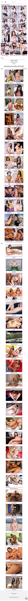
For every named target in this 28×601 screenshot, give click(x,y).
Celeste (18, 155)
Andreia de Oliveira (14, 560)
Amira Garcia (14, 430)
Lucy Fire (14, 315)
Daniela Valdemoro (14, 488)
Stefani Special (14, 401)
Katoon (18, 140)
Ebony (9, 140)
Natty (14, 416)
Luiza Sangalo (14, 575)
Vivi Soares (14, 502)
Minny (14, 257)
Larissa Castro (19, 183)
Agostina (14, 589)
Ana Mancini (14, 531)
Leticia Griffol (18, 126)
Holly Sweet (18, 82)
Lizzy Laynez (18, 198)
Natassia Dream (14, 373)
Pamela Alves (18, 111)
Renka (9, 169)
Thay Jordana (14, 358)
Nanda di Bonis (19, 97)
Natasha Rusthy (9, 227)
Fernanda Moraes (9, 82)
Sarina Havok (14, 459)
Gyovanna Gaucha (9, 97)
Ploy (18, 212)
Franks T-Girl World (5, 4)
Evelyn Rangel (19, 227)
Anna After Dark (14, 474)
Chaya (14, 445)
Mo (14, 329)
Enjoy (7, 55)
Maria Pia (14, 387)
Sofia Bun (14, 272)
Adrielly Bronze (14, 300)
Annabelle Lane (18, 169)
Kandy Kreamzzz (18, 241)
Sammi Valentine (9, 241)
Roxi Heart (9, 212)
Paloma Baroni (9, 111)
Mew (9, 198)
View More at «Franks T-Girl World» (14, 66)
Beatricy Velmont (14, 546)
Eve (9, 155)
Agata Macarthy (14, 344)
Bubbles (14, 286)
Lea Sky (9, 126)
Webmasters (14, 593)
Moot (9, 183)
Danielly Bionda (14, 517)
